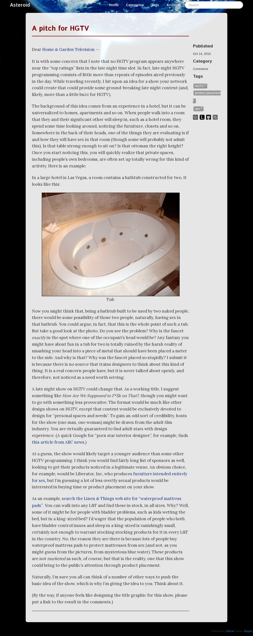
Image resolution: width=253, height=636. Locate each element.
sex (198, 108)
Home (114, 5)
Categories (135, 5)
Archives (174, 5)
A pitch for (60, 29)
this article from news (58, 442)
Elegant (248, 631)
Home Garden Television (68, 49)
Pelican (230, 631)
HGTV (200, 86)
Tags (155, 5)
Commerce (200, 69)
